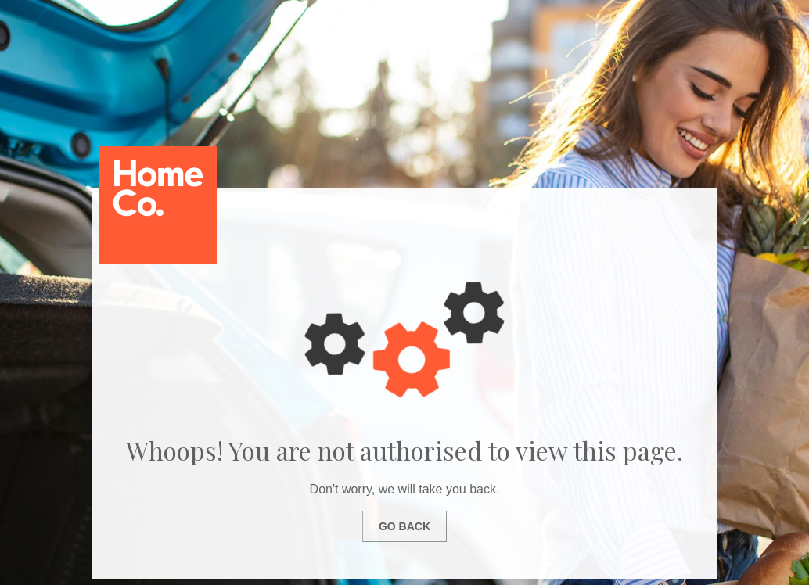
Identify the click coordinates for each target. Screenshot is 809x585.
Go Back (404, 526)
